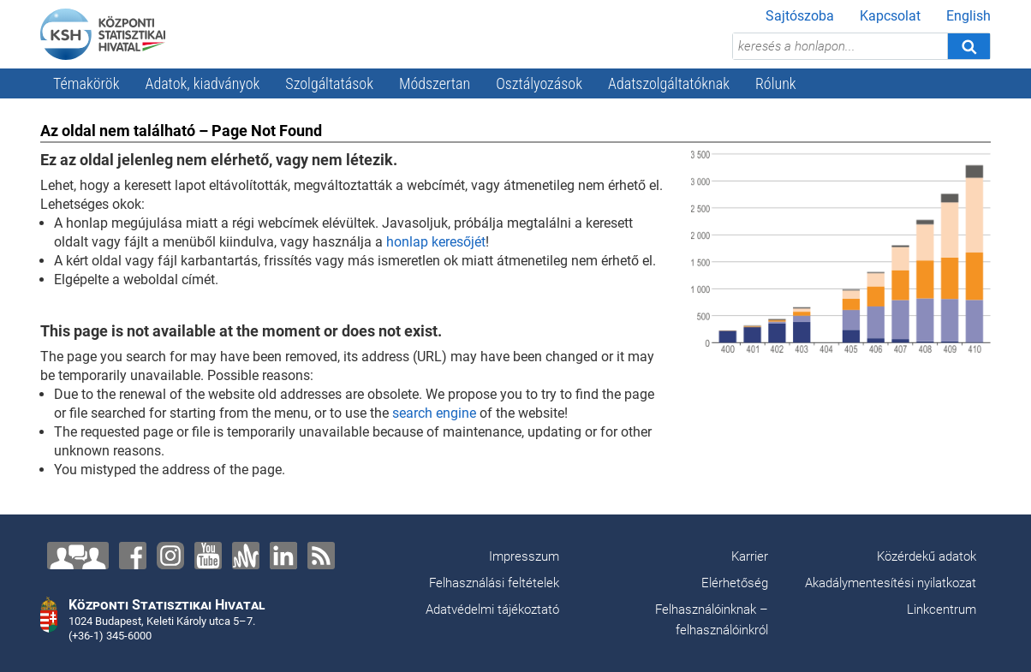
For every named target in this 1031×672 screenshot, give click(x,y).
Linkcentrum (941, 609)
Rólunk (775, 83)
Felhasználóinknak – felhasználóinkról (711, 620)
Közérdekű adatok (926, 556)
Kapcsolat (890, 16)
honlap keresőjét (436, 242)
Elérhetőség (734, 583)
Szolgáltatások (329, 83)
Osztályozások (539, 83)
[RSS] (321, 555)
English (968, 16)
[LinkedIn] (283, 555)
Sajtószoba (800, 16)
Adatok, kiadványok (203, 83)
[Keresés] (968, 46)
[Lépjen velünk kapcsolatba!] (78, 555)
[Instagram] (170, 555)
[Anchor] (245, 555)
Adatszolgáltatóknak (669, 83)
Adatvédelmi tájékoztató (492, 609)
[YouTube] (208, 555)
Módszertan (434, 83)
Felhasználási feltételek (494, 583)
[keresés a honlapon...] (840, 46)
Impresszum (524, 556)
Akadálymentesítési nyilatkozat (890, 583)
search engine (434, 413)
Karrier (749, 556)
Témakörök (86, 83)
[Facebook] (132, 555)
